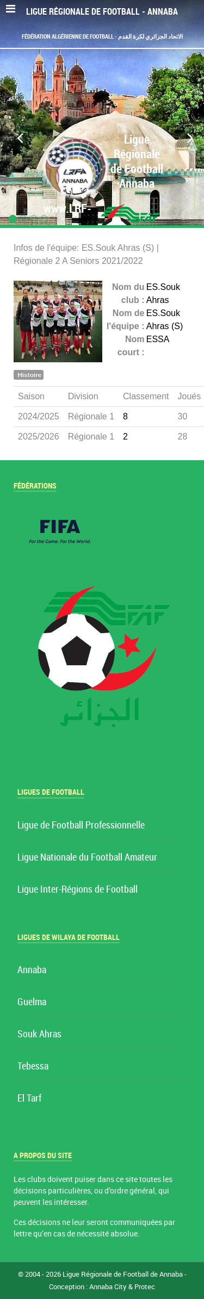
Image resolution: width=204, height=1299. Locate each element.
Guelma (31, 1002)
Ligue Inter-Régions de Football (77, 889)
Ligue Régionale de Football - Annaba (102, 12)
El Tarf (29, 1098)
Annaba (31, 970)
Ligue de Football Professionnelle (81, 825)
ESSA (158, 339)
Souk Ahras (39, 1034)
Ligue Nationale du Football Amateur (87, 857)
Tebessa (32, 1066)
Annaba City (108, 1287)
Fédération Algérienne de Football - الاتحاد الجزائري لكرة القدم (102, 36)
